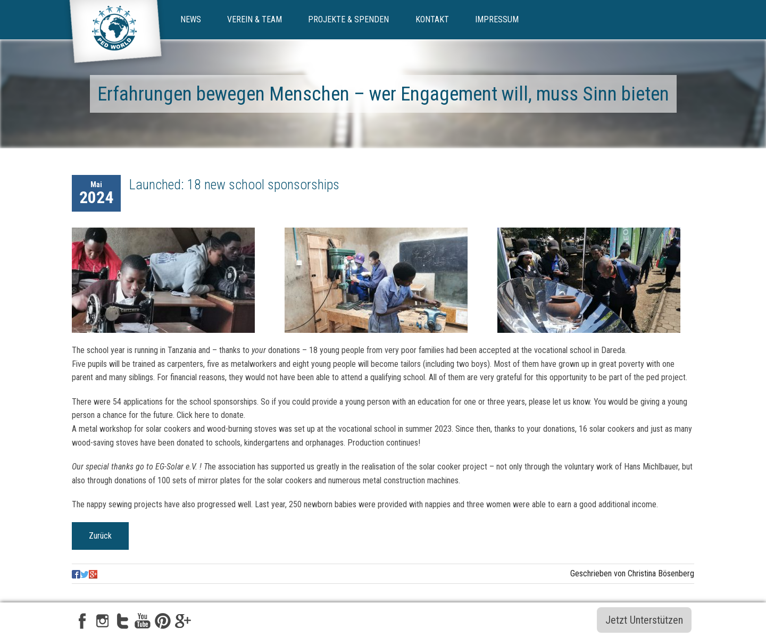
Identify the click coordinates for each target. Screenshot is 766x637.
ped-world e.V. (115, 35)
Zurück (100, 536)
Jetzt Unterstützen (644, 620)
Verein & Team (254, 19)
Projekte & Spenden (348, 19)
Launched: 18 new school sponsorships (234, 184)
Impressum (497, 19)
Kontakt (432, 19)
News (190, 19)
